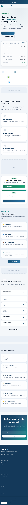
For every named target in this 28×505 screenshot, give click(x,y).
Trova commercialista (5, 478)
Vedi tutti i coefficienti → (14, 329)
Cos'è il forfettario (4, 460)
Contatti (2, 488)
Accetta (4, 502)
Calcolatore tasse (4, 474)
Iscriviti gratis (14, 436)
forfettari (6, 6)
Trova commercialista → (8, 186)
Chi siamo (3, 486)
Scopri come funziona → (8, 33)
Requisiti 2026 (3, 462)
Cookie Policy (3, 492)
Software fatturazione (5, 480)
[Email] (14, 432)
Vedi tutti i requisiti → (14, 261)
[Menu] (26, 6)
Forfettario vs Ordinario (8, 36)
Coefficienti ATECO (4, 464)
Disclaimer (3, 493)
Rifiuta (10, 502)
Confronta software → (8, 200)
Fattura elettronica (4, 466)
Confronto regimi (4, 476)
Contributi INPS (4, 468)
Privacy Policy (3, 490)
